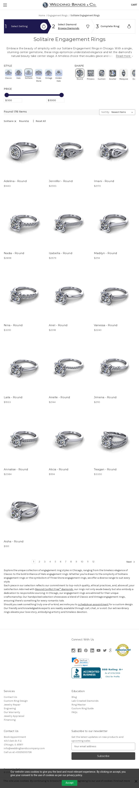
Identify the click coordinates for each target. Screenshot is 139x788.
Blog (74, 703)
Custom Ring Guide (82, 714)
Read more (113, 59)
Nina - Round (13, 332)
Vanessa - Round (105, 332)
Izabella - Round (60, 260)
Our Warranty (12, 718)
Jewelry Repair (12, 711)
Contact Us (10, 703)
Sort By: (105, 118)
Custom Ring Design (16, 707)
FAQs (74, 718)
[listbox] (123, 118)
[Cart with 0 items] (134, 4)
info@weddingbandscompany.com (24, 754)
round (25, 127)
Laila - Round (13, 404)
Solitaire (11, 127)
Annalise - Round (16, 476)
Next (130, 568)
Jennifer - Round (61, 187)
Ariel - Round (58, 332)
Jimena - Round (105, 404)
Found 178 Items (15, 118)
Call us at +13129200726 (18, 758)
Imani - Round (104, 187)
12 (93, 568)
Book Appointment (15, 743)
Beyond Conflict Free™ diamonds (54, 595)
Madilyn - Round (105, 260)
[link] (80, 668)
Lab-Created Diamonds (85, 707)
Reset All (41, 127)
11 (88, 568)
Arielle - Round (59, 404)
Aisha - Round (13, 548)
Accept (69, 782)
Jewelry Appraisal (14, 722)
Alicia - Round (58, 476)
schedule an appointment (93, 610)
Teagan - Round (105, 476)
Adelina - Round (15, 187)
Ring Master (78, 711)
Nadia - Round (14, 260)
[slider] (7, 101)
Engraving (10, 714)
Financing (10, 726)
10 (82, 568)
